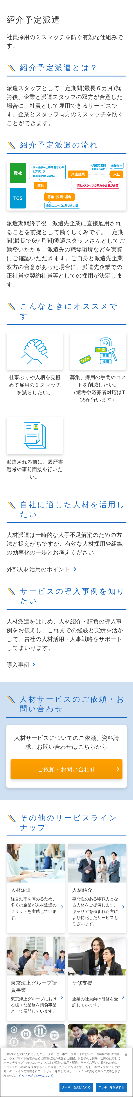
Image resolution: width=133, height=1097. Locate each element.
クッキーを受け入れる (76, 1087)
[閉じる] (126, 1054)
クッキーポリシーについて (36, 1075)
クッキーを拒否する (111, 1087)
